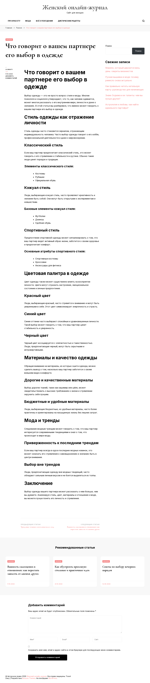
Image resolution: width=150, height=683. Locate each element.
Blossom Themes (28, 678)
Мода (28, 21)
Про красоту (14, 21)
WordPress (52, 678)
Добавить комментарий (13, 77)
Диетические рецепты (69, 21)
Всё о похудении (44, 21)
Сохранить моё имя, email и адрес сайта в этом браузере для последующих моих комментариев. (74, 650)
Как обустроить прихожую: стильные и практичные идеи (72, 568)
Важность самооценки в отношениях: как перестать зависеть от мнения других (23, 570)
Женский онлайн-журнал (75, 7)
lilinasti (9, 69)
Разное (9, 39)
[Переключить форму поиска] (143, 21)
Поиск (108, 46)
